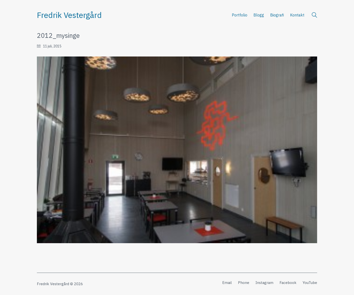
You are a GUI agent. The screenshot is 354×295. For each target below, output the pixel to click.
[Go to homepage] (69, 15)
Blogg (258, 15)
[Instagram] (264, 282)
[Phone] (243, 282)
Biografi (277, 15)
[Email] (227, 282)
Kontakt (297, 15)
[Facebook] (288, 282)
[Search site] (314, 15)
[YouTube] (310, 282)
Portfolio (239, 15)
